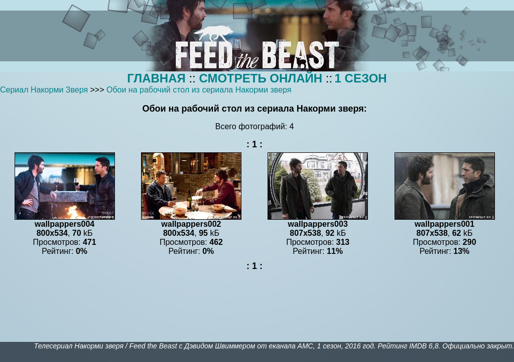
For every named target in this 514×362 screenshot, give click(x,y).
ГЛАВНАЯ (156, 78)
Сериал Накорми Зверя (44, 89)
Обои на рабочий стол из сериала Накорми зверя (199, 89)
